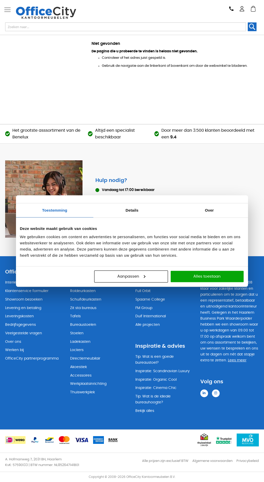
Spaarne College (150, 299)
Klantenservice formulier (26, 291)
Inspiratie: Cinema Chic (156, 388)
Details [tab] (132, 210)
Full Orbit (143, 291)
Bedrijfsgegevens (20, 325)
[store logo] (49, 12)
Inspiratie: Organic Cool (156, 379)
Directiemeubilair (85, 358)
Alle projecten (147, 325)
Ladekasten (80, 342)
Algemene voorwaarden (212, 461)
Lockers (77, 350)
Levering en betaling (23, 308)
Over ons (13, 342)
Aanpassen (131, 276)
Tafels (75, 316)
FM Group (143, 308)
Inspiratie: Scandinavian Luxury (162, 371)
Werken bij (14, 350)
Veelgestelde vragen (23, 333)
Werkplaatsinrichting (88, 384)
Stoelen (77, 333)
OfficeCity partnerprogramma (32, 358)
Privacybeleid (247, 461)
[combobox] (125, 26)
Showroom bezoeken (24, 299)
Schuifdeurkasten (85, 299)
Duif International (150, 316)
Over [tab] (209, 210)
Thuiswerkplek (82, 392)
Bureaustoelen (83, 325)
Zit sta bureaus (83, 308)
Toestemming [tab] (54, 210)
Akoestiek (78, 367)
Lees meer (237, 360)
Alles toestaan (207, 276)
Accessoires (81, 375)
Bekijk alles (144, 411)
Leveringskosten (19, 316)
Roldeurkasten (83, 291)
